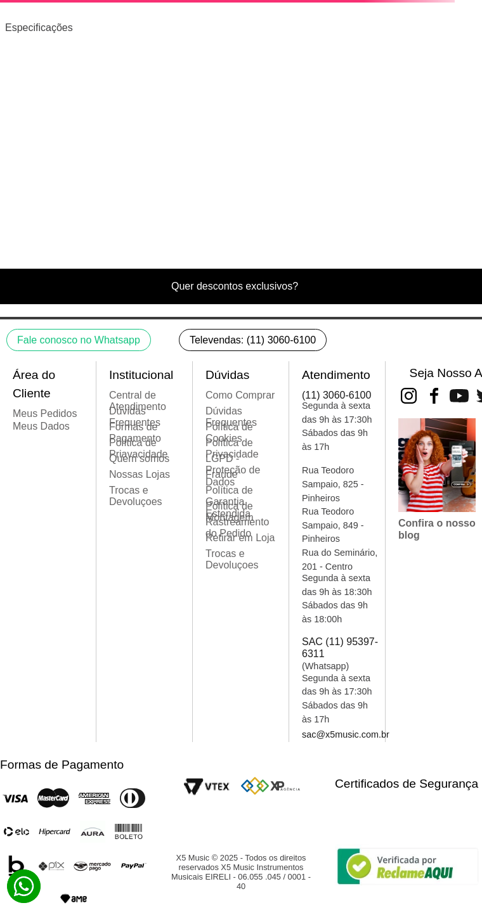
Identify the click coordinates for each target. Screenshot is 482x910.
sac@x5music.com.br (345, 734)
